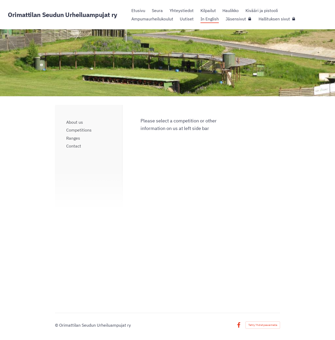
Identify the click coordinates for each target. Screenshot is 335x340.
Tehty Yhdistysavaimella (262, 325)
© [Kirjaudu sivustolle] (57, 325)
